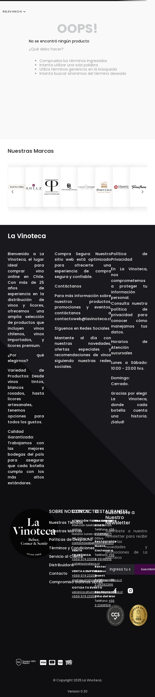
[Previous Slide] (12, 191)
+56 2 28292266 (104, 582)
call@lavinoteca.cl (86, 563)
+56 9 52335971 (104, 531)
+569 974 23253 (84, 559)
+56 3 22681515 (104, 603)
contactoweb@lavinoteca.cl (83, 318)
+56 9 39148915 (104, 557)
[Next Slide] (142, 191)
